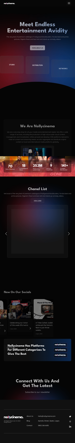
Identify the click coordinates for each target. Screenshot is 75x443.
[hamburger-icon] (69, 3)
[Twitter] (70, 416)
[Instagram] (70, 421)
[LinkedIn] (70, 426)
